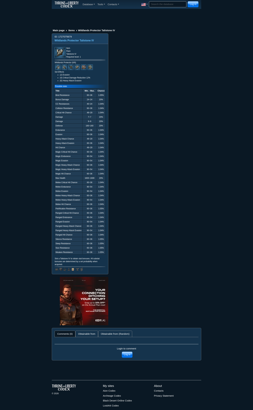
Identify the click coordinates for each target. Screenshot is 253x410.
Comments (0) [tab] (65, 333)
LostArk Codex (111, 405)
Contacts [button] (113, 4)
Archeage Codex (112, 395)
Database (89, 4)
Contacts (158, 390)
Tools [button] (101, 4)
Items (71, 30)
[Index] (67, 4)
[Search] (167, 4)
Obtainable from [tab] (86, 333)
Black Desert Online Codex (117, 400)
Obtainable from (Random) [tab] (115, 333)
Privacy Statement (164, 395)
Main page (59, 30)
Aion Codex (109, 390)
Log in (193, 4)
